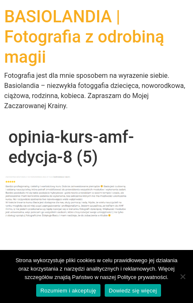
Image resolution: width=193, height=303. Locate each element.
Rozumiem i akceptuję (68, 290)
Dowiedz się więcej (133, 290)
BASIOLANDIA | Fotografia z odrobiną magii (84, 37)
